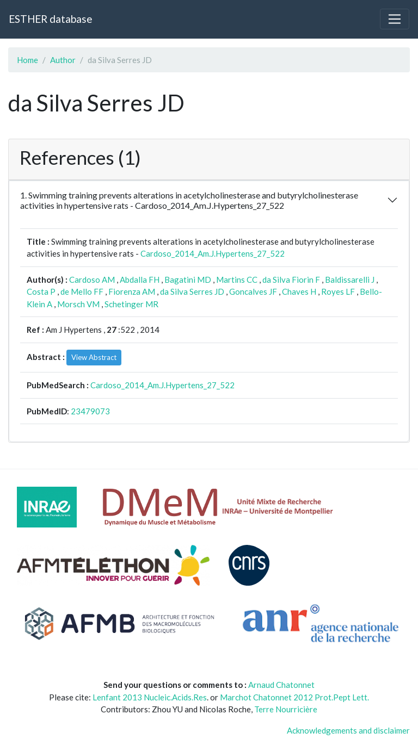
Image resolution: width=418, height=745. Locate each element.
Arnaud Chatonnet (281, 685)
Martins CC (236, 279)
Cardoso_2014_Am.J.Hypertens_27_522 (212, 253)
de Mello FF (81, 291)
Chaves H (299, 291)
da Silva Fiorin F (291, 279)
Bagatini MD (187, 279)
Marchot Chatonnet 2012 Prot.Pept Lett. (294, 697)
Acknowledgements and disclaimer (348, 730)
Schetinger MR (131, 304)
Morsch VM (78, 304)
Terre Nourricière (285, 709)
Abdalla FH (139, 279)
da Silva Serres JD (192, 291)
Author (63, 60)
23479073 (90, 411)
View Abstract (93, 357)
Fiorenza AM (131, 291)
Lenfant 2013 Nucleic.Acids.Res (150, 697)
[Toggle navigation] (394, 19)
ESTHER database (50, 19)
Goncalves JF (253, 291)
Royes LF (338, 291)
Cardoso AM (92, 279)
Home (27, 60)
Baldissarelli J (349, 279)
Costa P (41, 291)
